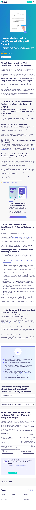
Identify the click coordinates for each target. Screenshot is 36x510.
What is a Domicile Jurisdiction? (9, 182)
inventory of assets (24, 372)
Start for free (18, 217)
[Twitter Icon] (34, 490)
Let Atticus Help (12, 473)
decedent (26, 160)
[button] (18, 395)
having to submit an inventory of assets (20, 237)
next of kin (12, 278)
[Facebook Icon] (31, 490)
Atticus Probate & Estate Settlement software (11, 322)
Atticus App (18, 199)
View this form (6, 57)
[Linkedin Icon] (29, 490)
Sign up (29, 2)
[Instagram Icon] (33, 490)
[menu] (33, 1)
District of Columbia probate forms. (18, 465)
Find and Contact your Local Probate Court (12, 180)
